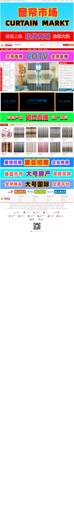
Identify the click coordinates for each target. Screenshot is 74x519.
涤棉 (5, 65)
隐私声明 (62, 203)
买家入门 (20, 198)
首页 (2, 49)
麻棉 (9, 65)
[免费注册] (18, 0)
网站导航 (70, 0)
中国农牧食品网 (25, 206)
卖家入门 (20, 199)
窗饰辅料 (4, 86)
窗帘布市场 (23, 49)
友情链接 (50, 203)
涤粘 (7, 65)
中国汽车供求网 (44, 205)
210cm (4, 75)
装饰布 (7, 86)
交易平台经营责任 (52, 208)
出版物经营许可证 (45, 209)
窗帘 (12, 124)
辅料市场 (40, 49)
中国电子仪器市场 (13, 206)
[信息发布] (22, 0)
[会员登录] (14, 0)
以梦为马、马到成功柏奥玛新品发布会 (66, 78)
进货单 (48, 201)
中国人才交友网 (19, 206)
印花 (7, 64)
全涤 (3, 65)
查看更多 (11, 62)
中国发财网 (32, 205)
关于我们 (29, 203)
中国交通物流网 (40, 206)
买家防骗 (34, 198)
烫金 (9, 64)
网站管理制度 (46, 203)
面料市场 (7, 49)
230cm (9, 66)
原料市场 (35, 49)
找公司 (48, 198)
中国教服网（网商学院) (33, 206)
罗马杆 (4, 88)
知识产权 (22, 203)
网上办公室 (50, 0)
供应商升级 (63, 199)
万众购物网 (28, 205)
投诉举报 (34, 201)
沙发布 (10, 86)
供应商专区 (62, 0)
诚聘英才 (37, 203)
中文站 (20, 205)
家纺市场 (17, 49)
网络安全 (62, 206)
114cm (10, 75)
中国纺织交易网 (37, 205)
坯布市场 (29, 49)
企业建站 (26, 203)
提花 (3, 64)
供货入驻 (33, 203)
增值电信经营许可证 (65, 208)
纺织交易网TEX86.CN (38, 208)
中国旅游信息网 (46, 206)
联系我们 (41, 203)
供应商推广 (63, 198)
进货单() (56, 1)
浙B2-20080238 (58, 208)
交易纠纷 (34, 199)
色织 (5, 64)
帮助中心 (66, 0)
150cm (7, 75)
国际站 (24, 205)
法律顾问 (54, 203)
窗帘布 (1, 69)
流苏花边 (7, 88)
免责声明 (58, 203)
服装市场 (12, 49)
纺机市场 (45, 49)
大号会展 (55, 206)
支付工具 (20, 201)
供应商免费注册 (63, 201)
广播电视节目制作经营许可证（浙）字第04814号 (34, 209)
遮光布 (1, 74)
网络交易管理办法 (45, 208)
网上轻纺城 (52, 206)
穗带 (10, 88)
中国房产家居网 (56, 205)
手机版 (59, 206)
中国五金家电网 (62, 205)
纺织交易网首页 (44, 0)
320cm (4, 66)
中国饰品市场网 (50, 205)
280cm (6, 66)
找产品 (48, 199)
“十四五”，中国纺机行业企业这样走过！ (66, 68)
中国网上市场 (16, 205)
